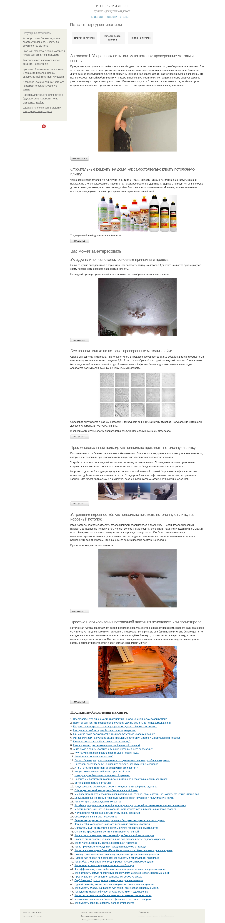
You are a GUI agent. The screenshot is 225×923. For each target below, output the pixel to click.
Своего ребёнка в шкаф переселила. (96, 816)
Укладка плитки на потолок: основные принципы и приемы (119, 259)
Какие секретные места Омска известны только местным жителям (113, 895)
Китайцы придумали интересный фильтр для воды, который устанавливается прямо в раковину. (130, 805)
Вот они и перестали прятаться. (93, 782)
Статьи (124, 16)
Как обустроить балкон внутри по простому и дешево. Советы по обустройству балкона (42, 42)
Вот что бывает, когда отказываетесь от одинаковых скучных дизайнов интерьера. (122, 760)
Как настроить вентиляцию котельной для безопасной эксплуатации (114, 835)
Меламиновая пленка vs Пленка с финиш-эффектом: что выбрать (113, 899)
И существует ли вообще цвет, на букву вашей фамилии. (107, 813)
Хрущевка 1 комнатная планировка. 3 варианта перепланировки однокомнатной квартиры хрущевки (43, 73)
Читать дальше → (79, 158)
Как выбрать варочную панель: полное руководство (104, 903)
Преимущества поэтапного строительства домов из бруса (108, 876)
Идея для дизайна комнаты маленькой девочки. (102, 775)
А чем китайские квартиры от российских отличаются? (106, 767)
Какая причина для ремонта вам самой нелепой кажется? (106, 745)
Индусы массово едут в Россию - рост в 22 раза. (103, 771)
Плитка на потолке (140, 38)
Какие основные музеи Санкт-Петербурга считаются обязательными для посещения (123, 850)
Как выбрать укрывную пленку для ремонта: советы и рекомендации (114, 861)
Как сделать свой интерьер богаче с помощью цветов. (104, 730)
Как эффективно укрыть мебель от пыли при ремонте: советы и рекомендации (120, 869)
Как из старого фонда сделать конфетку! (98, 801)
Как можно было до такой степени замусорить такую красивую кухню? (114, 734)
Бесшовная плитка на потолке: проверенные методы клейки (121, 351)
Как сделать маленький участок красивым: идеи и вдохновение (111, 891)
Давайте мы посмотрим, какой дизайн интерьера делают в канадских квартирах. (121, 779)
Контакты (84, 912)
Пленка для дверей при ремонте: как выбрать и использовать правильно (117, 858)
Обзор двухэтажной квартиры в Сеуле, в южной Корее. (106, 790)
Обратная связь (143, 912)
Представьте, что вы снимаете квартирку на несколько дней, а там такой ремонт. (120, 719)
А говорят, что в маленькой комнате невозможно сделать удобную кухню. (43, 86)
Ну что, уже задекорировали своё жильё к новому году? (107, 752)
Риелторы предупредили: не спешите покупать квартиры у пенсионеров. (117, 764)
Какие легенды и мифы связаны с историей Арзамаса (106, 843)
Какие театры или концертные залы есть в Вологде (104, 865)
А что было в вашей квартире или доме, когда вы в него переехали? (112, 749)
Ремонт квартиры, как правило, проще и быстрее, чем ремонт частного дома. (120, 820)
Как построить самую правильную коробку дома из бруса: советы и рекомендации (122, 873)
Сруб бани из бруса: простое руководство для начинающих (109, 880)
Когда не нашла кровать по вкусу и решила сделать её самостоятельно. (115, 726)
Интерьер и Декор (112, 6)
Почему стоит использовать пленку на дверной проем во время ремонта (117, 854)
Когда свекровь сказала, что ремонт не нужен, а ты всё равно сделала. (116, 786)
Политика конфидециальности (92, 916)
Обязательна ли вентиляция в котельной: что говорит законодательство (116, 828)
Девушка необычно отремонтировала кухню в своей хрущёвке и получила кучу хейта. (124, 798)
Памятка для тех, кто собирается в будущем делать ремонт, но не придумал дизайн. (43, 99)
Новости (111, 16)
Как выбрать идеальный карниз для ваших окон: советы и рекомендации (117, 888)
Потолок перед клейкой (112, 38)
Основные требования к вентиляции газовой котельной (107, 831)
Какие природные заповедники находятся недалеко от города (110, 846)
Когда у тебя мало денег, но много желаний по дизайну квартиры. (113, 824)
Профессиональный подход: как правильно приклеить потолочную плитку (132, 447)
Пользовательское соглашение (100, 912)
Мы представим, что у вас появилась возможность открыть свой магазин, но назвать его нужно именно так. (137, 794)
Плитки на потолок (84, 38)
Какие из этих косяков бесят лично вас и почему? (101, 741)
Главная (97, 16)
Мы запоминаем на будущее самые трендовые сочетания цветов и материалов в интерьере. (127, 737)
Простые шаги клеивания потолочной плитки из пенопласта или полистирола (135, 622)
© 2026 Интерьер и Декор (32, 912)
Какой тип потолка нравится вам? (94, 756)
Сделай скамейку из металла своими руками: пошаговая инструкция (114, 884)
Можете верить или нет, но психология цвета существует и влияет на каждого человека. (126, 809)
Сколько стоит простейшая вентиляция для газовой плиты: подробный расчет (120, 839)
